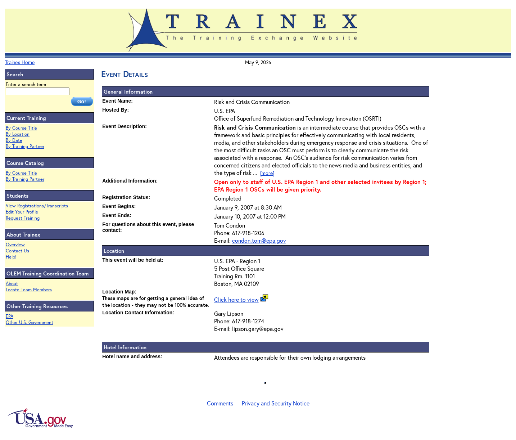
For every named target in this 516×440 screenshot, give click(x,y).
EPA (9, 316)
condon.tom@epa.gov (259, 240)
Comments (220, 403)
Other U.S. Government (29, 322)
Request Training (23, 218)
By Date (14, 140)
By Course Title (21, 128)
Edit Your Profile (22, 212)
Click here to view (236, 299)
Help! (11, 257)
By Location (18, 134)
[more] (267, 173)
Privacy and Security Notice (275, 403)
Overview (15, 245)
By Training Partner (25, 146)
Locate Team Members (29, 290)
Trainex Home (20, 62)
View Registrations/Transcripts (37, 206)
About (12, 283)
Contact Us (17, 251)
